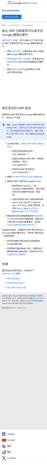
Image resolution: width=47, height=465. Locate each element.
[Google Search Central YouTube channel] (23, 440)
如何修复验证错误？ (16, 283)
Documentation (11, 10)
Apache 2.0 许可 (38, 298)
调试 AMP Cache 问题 (16, 287)
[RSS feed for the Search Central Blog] (23, 446)
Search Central (26, 3)
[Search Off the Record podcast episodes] (23, 452)
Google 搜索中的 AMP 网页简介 (21, 225)
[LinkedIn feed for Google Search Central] (23, 434)
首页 (3, 25)
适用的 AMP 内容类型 (20, 59)
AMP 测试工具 (18, 51)
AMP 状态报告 (18, 69)
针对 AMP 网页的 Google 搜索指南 (26, 177)
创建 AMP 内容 (8, 40)
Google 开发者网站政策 (33, 301)
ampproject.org (8, 273)
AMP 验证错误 (13, 278)
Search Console (11, 17)
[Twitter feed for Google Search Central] (23, 458)
